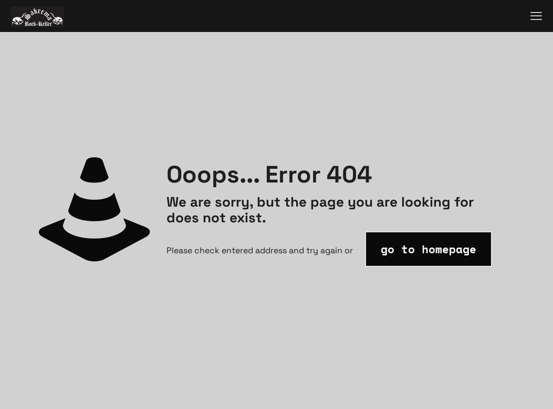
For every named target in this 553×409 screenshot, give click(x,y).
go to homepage (428, 249)
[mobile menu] (536, 16)
